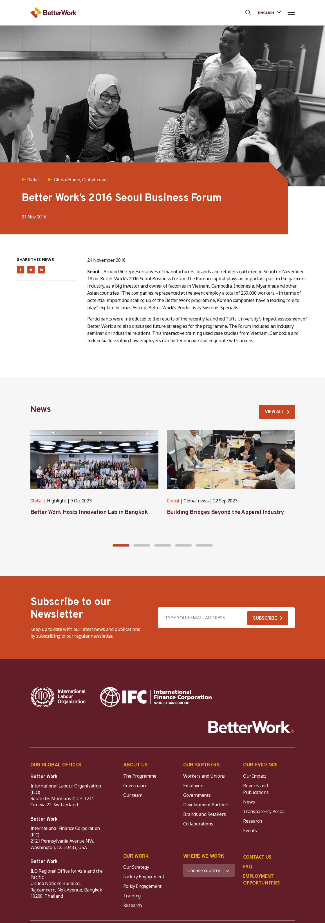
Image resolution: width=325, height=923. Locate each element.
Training (132, 896)
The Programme (139, 776)
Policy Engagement (143, 886)
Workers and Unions (204, 776)
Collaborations (198, 824)
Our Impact (254, 776)
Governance (135, 785)
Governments (196, 795)
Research (252, 821)
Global (36, 501)
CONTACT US (257, 857)
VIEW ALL (274, 412)
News (249, 802)
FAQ (247, 866)
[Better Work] (251, 727)
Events (250, 830)
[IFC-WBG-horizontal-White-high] (156, 697)
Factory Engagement (143, 877)
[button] (121, 545)
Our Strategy (136, 867)
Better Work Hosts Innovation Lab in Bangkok (89, 512)
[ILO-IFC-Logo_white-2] (58, 697)
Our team (132, 795)
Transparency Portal (264, 811)
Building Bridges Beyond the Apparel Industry (225, 512)
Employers (194, 785)
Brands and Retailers (204, 814)
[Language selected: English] (269, 12)
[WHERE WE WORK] (209, 870)
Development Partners (206, 805)
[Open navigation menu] (291, 12)
